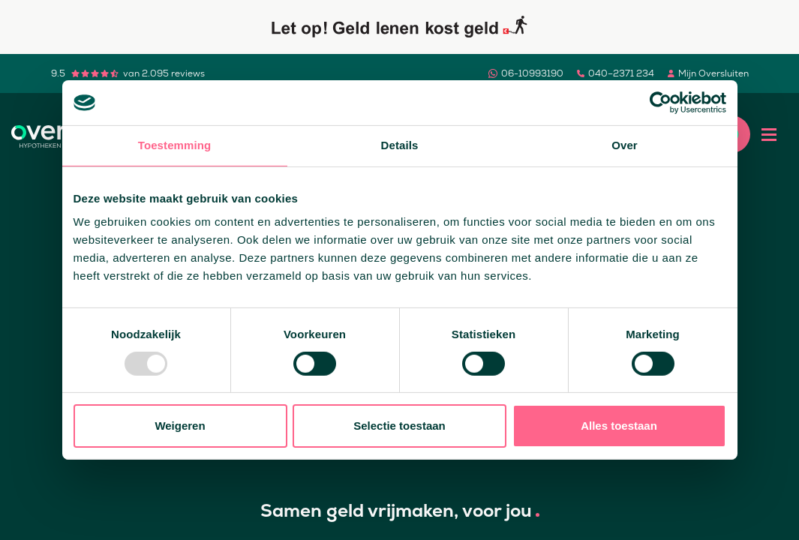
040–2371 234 (621, 73)
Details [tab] (400, 145)
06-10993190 (532, 73)
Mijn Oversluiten (713, 73)
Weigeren (180, 425)
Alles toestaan (619, 425)
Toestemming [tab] (175, 145)
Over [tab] (624, 145)
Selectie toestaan (399, 425)
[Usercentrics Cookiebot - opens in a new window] (660, 103)
